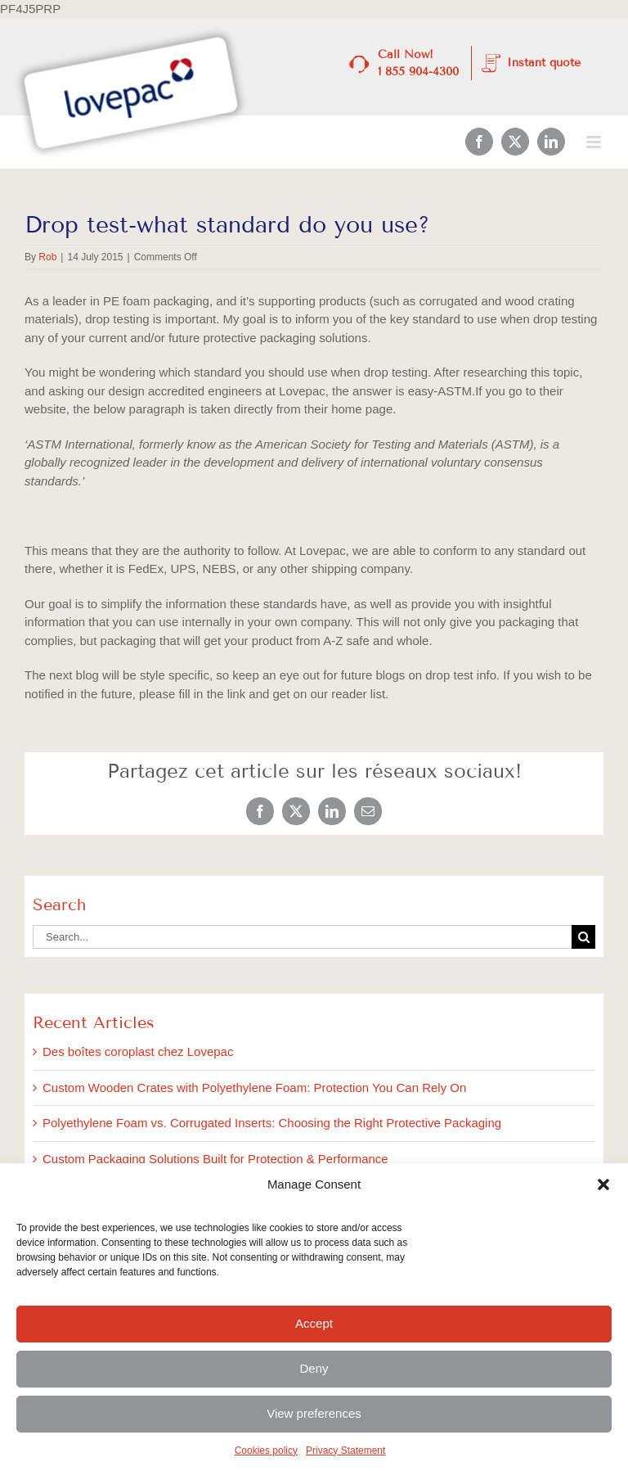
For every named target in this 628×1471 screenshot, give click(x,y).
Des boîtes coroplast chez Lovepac (138, 1051)
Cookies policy (266, 1450)
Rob (47, 257)
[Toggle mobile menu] (594, 142)
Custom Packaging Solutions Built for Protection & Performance (215, 1159)
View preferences (314, 1413)
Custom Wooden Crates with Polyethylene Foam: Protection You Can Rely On (254, 1087)
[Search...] (302, 937)
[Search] (583, 937)
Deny (313, 1368)
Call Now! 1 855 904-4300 (418, 63)
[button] (603, 1184)
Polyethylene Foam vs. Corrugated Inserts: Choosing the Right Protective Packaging (272, 1123)
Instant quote (544, 63)
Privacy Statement (345, 1450)
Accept (314, 1323)
